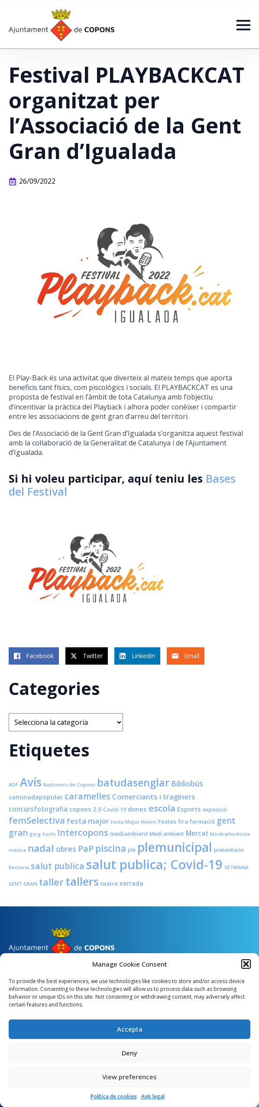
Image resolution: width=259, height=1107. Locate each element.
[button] (246, 964)
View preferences (129, 1076)
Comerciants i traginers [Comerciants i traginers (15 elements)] (153, 797)
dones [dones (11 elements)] (137, 809)
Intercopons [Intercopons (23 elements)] (82, 832)
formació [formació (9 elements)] (202, 821)
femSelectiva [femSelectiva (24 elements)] (37, 820)
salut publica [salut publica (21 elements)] (57, 866)
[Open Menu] (243, 25)
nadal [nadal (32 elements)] (41, 848)
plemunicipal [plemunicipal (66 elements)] (174, 847)
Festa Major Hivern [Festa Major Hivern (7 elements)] (133, 821)
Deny (129, 1053)
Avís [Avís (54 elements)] (31, 782)
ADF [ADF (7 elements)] (13, 784)
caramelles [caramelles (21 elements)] (87, 796)
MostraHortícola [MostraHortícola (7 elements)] (230, 834)
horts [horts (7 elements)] (48, 834)
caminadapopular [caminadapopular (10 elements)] (36, 797)
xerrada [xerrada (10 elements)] (131, 883)
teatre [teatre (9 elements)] (109, 883)
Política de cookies (114, 1096)
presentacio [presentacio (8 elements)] (229, 850)
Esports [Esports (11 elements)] (189, 809)
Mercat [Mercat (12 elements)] (197, 833)
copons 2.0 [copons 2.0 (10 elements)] (85, 809)
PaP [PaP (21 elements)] (86, 848)
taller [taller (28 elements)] (51, 882)
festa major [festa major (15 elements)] (88, 821)
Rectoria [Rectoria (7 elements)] (19, 867)
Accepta (129, 1029)
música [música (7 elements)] (17, 850)
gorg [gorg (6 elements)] (35, 834)
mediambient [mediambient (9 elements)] (129, 834)
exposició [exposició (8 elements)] (215, 809)
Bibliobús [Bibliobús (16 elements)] (187, 783)
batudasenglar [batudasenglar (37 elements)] (133, 782)
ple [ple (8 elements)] (132, 850)
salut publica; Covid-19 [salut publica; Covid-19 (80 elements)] (154, 864)
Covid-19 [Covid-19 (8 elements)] (114, 809)
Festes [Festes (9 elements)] (167, 821)
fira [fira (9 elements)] (183, 821)
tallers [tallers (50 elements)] (82, 881)
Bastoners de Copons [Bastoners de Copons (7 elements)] (69, 784)
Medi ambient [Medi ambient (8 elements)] (166, 834)
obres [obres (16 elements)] (66, 849)
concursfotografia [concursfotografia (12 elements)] (38, 809)
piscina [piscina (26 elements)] (110, 848)
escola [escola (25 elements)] (162, 808)
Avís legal (153, 1096)
